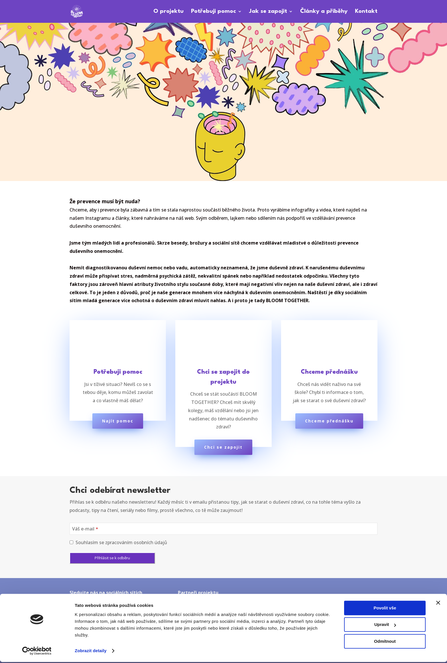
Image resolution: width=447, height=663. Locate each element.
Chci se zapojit (223, 447)
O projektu (168, 11)
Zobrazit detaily (91, 651)
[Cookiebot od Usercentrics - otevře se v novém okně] (37, 652)
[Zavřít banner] (438, 604)
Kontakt (366, 11)
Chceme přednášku (329, 421)
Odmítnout (385, 642)
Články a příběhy (324, 11)
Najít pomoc (117, 421)
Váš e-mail (85, 529)
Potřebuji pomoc (213, 11)
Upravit (385, 625)
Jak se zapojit (268, 11)
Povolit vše (384, 609)
